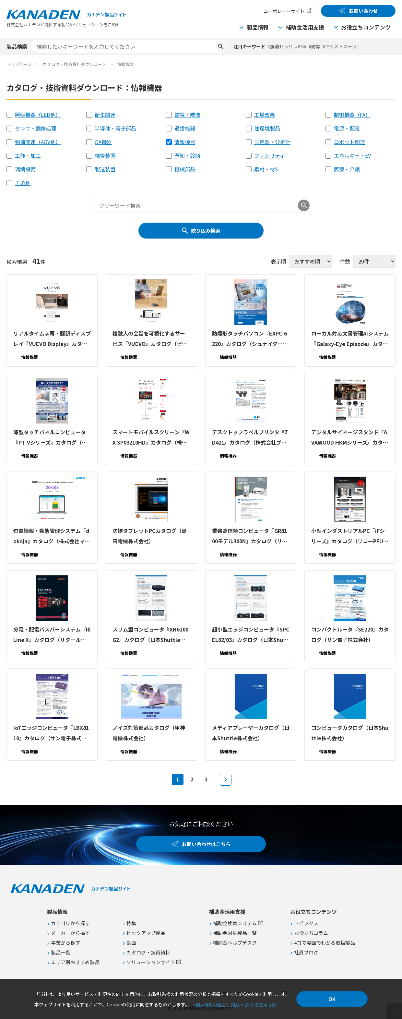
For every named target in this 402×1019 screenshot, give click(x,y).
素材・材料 (267, 169)
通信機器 (184, 128)
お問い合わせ (363, 10)
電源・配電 (347, 128)
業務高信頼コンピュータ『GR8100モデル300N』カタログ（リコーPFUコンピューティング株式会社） (250, 536)
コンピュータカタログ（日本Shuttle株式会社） (349, 733)
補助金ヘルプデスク (235, 942)
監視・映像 (187, 114)
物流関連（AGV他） (38, 142)
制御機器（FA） (352, 114)
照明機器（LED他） (38, 114)
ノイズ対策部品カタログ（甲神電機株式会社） (148, 733)
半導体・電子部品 (115, 128)
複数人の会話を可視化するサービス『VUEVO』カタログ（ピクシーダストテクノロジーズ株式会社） (151, 339)
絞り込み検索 (205, 230)
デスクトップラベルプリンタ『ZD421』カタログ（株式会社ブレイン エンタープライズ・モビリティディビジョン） (251, 438)
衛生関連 (105, 114)
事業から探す (65, 942)
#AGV (300, 46)
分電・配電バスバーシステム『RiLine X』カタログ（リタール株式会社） (52, 635)
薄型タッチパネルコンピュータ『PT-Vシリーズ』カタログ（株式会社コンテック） (50, 438)
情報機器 (184, 142)
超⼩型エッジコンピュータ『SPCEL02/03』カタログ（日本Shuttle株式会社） (251, 635)
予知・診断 (187, 155)
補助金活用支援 (305, 27)
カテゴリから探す (70, 923)
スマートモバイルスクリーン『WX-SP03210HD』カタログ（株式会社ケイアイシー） (151, 438)
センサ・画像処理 (35, 128)
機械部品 (184, 169)
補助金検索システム (235, 923)
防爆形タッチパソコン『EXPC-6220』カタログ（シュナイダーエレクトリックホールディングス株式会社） (251, 339)
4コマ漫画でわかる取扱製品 (324, 942)
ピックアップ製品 (145, 932)
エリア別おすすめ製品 (75, 962)
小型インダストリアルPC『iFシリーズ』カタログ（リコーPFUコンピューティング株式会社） (349, 536)
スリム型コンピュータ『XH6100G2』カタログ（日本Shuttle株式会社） (150, 635)
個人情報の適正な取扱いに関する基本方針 (236, 1004)
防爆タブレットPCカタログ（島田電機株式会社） (149, 536)
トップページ (19, 64)
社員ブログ (306, 952)
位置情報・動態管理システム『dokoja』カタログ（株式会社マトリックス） (51, 536)
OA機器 (103, 142)
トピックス (306, 923)
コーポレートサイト (284, 11)
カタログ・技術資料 (148, 952)
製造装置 (105, 169)
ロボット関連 (349, 142)
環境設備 (25, 169)
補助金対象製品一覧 (235, 932)
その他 (22, 183)
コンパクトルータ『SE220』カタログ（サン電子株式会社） (350, 634)
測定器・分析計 (272, 142)
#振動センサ (280, 46)
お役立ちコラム (311, 932)
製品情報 (258, 27)
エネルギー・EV (352, 155)
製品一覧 (60, 952)
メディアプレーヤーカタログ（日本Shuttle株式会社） (251, 733)
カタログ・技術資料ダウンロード (74, 64)
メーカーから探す (70, 932)
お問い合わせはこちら (206, 844)
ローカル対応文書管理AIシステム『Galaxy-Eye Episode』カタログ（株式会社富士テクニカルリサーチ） (350, 339)
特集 (131, 923)
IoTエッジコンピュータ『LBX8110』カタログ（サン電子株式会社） (51, 733)
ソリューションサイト (150, 962)
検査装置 (105, 155)
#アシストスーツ (340, 46)
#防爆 (314, 46)
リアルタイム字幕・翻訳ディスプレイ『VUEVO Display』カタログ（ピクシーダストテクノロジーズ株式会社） (52, 339)
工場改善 (264, 114)
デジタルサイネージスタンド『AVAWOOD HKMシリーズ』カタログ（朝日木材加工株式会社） (349, 438)
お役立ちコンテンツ (366, 27)
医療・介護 (347, 169)
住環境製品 (267, 128)
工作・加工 (28, 155)
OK (332, 999)
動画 (131, 942)
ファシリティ (269, 155)
